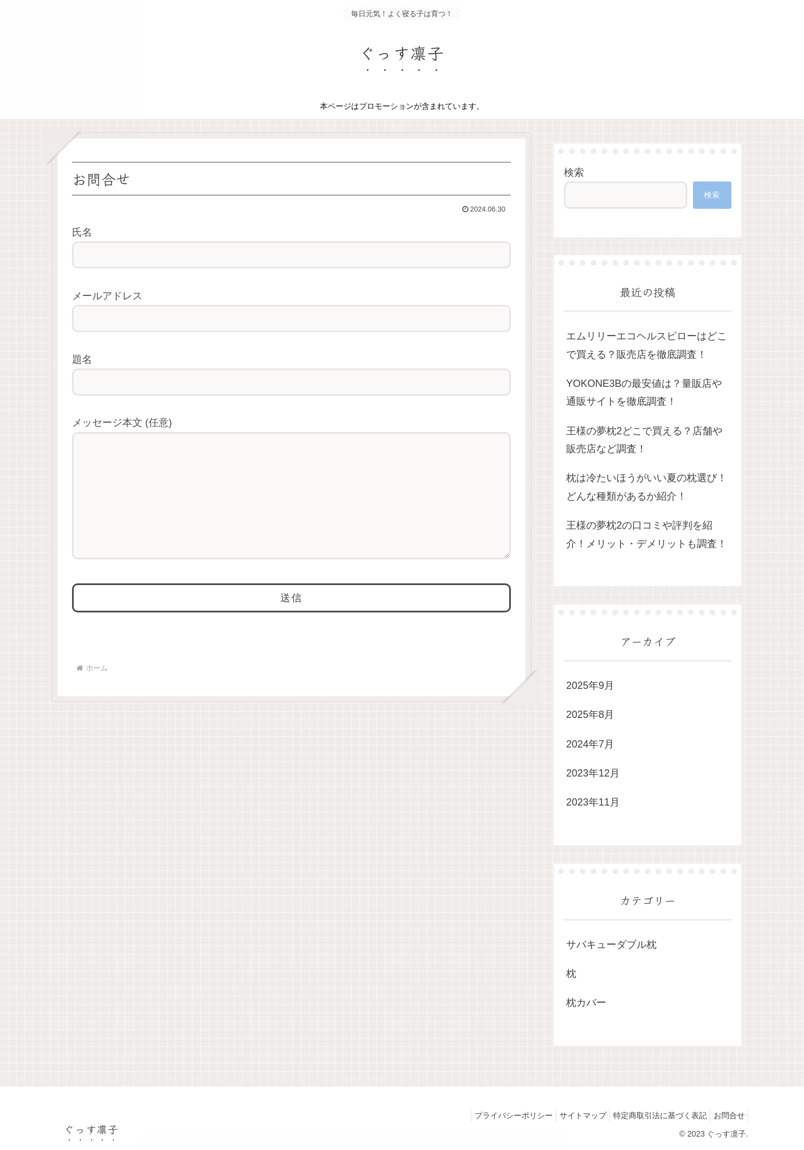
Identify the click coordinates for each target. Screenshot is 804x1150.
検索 (574, 172)
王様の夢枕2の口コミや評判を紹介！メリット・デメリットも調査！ (646, 534)
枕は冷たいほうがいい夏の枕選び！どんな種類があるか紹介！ (646, 486)
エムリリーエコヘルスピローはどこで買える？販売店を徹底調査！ (646, 345)
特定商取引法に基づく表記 (652, 1115)
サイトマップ (570, 1115)
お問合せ (726, 1115)
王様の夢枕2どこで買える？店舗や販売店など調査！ (644, 439)
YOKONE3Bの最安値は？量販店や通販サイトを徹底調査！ (644, 392)
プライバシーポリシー (496, 1115)
